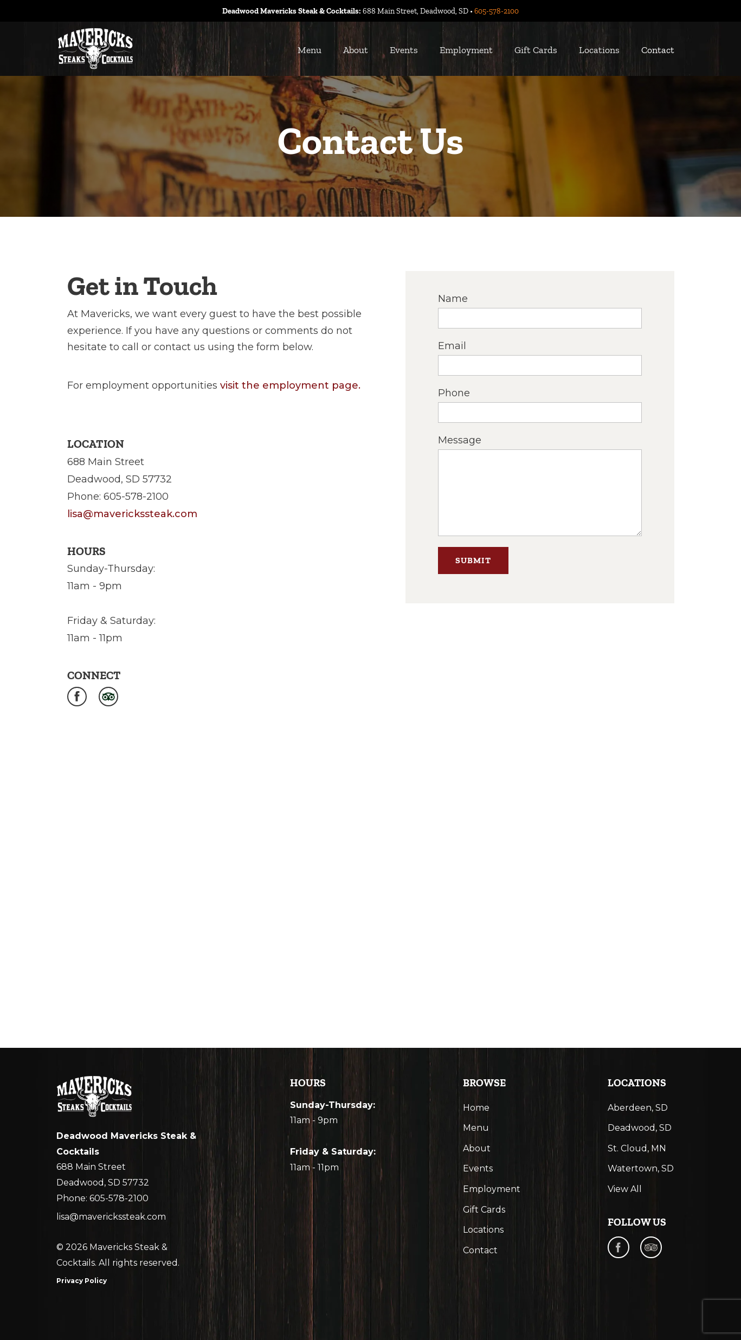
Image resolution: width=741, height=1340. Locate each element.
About (355, 50)
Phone (454, 393)
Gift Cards (535, 50)
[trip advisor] (651, 1247)
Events (404, 50)
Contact (657, 50)
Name (453, 299)
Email (452, 346)
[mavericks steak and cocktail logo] (94, 1096)
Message (459, 440)
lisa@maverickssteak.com (132, 514)
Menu (309, 50)
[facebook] (618, 1247)
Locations (599, 50)
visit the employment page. (290, 385)
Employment (466, 50)
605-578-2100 (496, 11)
